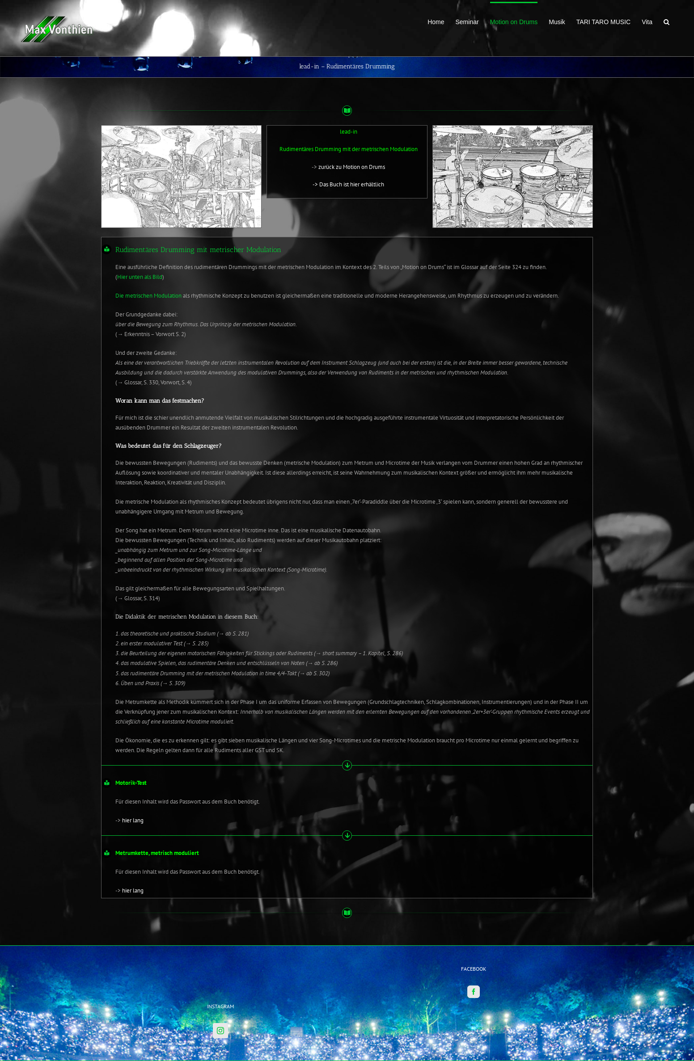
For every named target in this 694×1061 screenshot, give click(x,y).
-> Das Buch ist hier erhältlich (348, 184)
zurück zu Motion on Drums (351, 167)
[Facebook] (473, 953)
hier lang (133, 820)
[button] (666, 21)
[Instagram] (220, 992)
